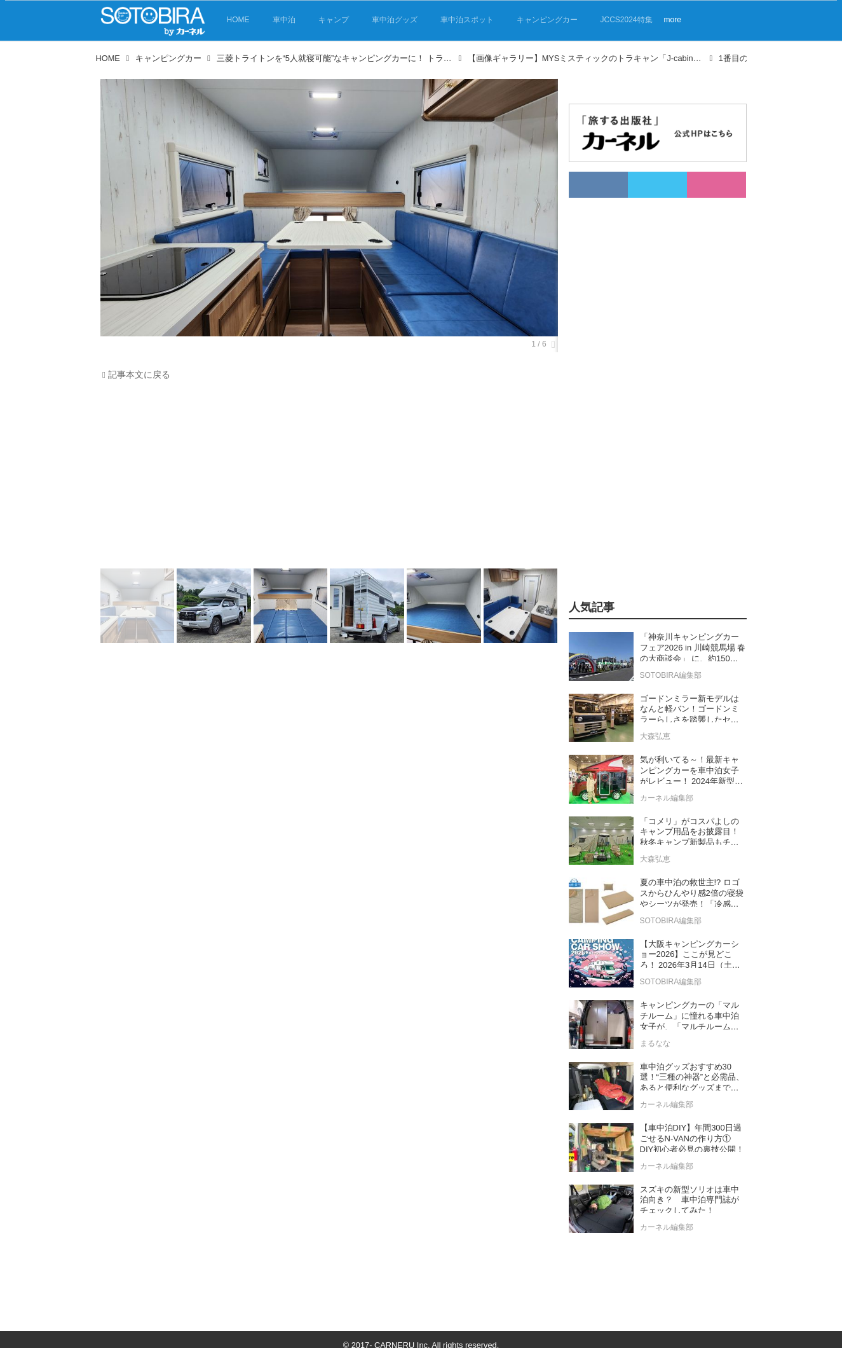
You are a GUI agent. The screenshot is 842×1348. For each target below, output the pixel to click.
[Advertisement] (326, 478)
